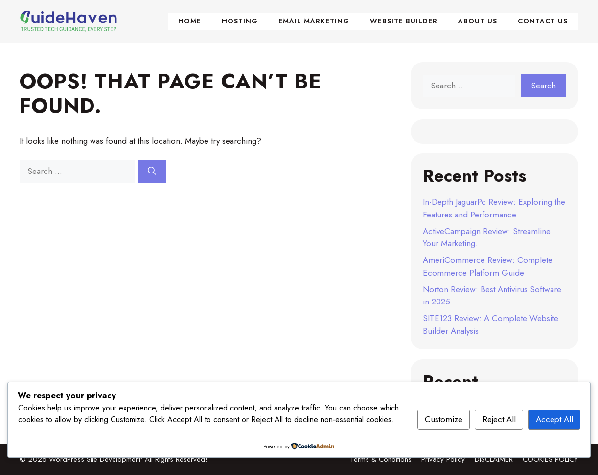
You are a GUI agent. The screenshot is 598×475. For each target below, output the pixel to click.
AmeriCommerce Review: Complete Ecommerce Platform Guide (487, 266)
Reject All (499, 419)
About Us (477, 21)
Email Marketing (313, 21)
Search (543, 85)
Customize (443, 419)
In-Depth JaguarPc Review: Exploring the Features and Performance (494, 208)
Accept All (554, 419)
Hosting (240, 21)
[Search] (152, 171)
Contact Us (543, 21)
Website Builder (403, 21)
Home (189, 21)
